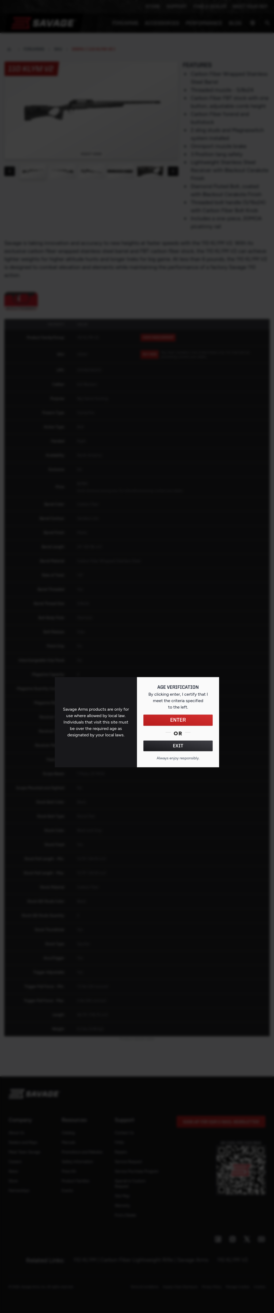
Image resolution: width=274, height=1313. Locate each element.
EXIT (178, 745)
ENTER (178, 720)
